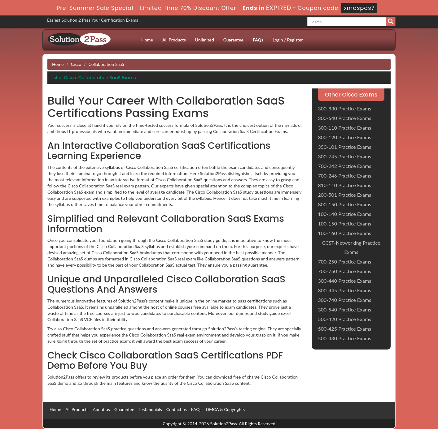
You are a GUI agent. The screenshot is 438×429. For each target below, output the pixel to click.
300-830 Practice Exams (344, 108)
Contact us (176, 409)
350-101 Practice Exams (344, 147)
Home (147, 39)
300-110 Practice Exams (344, 128)
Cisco (76, 64)
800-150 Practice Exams (344, 204)
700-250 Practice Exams (344, 261)
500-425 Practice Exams (344, 329)
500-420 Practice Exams (344, 319)
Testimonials (150, 409)
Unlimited (204, 39)
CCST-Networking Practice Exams (351, 247)
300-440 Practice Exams (344, 281)
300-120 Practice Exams (344, 137)
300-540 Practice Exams (344, 309)
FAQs (258, 39)
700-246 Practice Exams (344, 175)
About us (101, 409)
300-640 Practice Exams (344, 118)
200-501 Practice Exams (344, 195)
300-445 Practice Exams (344, 290)
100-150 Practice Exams (344, 223)
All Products (174, 39)
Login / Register (288, 39)
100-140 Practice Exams (344, 214)
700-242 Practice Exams (344, 166)
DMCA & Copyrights (225, 409)
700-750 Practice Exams (344, 271)
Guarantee (233, 39)
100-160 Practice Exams (344, 233)
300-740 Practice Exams (344, 300)
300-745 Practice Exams (344, 156)
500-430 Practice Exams (344, 338)
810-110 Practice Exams (344, 185)
